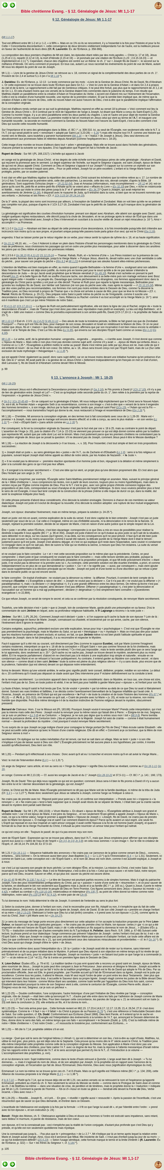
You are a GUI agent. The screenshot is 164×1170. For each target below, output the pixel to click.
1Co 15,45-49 (20, 401)
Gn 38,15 (21, 255)
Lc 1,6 (120, 452)
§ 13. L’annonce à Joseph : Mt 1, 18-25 (82, 377)
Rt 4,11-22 (33, 255)
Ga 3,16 (18, 228)
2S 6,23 (43, 1139)
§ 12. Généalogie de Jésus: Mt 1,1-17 (81, 19)
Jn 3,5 (63, 840)
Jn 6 (83, 894)
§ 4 (45, 760)
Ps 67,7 (154, 694)
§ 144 (71, 1142)
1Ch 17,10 (139, 389)
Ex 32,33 (118, 186)
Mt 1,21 (73, 261)
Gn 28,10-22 (105, 775)
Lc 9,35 (68, 330)
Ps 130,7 (92, 891)
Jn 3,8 (78, 840)
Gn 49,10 (100, 273)
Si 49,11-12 (51, 321)
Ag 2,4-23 (38, 321)
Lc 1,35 (61, 351)
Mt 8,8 (135, 715)
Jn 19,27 (56, 915)
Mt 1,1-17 (8, 37)
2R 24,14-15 (76, 195)
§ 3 (87, 855)
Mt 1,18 (54, 76)
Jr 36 (37, 192)
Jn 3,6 (71, 840)
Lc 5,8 (34, 715)
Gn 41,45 (9, 879)
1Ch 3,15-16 (61, 195)
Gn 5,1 (8, 401)
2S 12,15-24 (47, 255)
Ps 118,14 (35, 894)
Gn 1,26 (137, 410)
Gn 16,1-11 (150, 766)
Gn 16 (152, 939)
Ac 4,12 (41, 879)
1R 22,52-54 (64, 183)
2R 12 (141, 183)
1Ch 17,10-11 (24, 306)
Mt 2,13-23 (24, 912)
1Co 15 (121, 407)
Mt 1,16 (77, 135)
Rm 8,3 (61, 261)
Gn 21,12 (9, 243)
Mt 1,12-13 (8, 321)
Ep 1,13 (148, 330)
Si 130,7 (31, 879)
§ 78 (100, 1011)
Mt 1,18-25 (9, 383)
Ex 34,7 (94, 189)
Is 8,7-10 (9, 1080)
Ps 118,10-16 (43, 891)
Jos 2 (14, 276)
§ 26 (96, 132)
